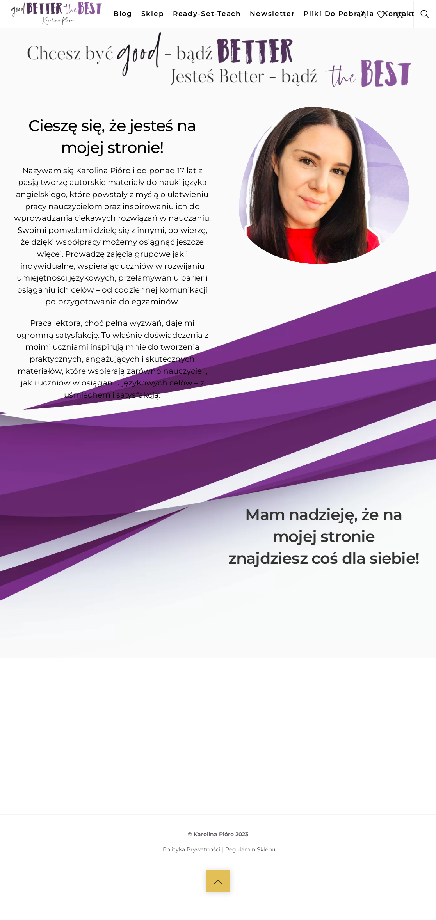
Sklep (152, 14)
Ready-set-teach (207, 14)
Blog (123, 14)
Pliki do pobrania (339, 14)
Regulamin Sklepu (250, 877)
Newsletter (272, 14)
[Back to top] (218, 909)
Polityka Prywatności (192, 877)
